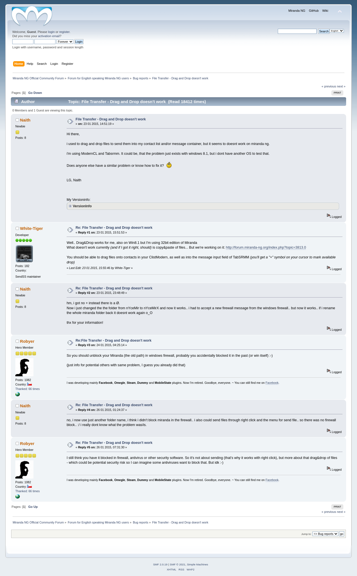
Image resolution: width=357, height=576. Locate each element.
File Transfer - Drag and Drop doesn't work (111, 119)
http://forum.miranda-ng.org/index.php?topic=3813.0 (266, 247)
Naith (25, 120)
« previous (329, 86)
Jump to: (306, 533)
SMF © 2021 (177, 564)
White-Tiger (31, 228)
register (64, 32)
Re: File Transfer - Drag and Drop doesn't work (114, 228)
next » (341, 86)
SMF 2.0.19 (160, 564)
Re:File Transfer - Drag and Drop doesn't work (113, 340)
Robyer (27, 341)
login (51, 32)
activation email (48, 36)
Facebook (272, 382)
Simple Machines (197, 564)
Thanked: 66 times (27, 389)
